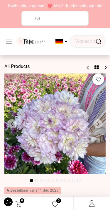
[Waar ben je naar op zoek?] (99, 41)
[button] (61, 42)
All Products (17, 66)
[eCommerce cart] (18, 203)
